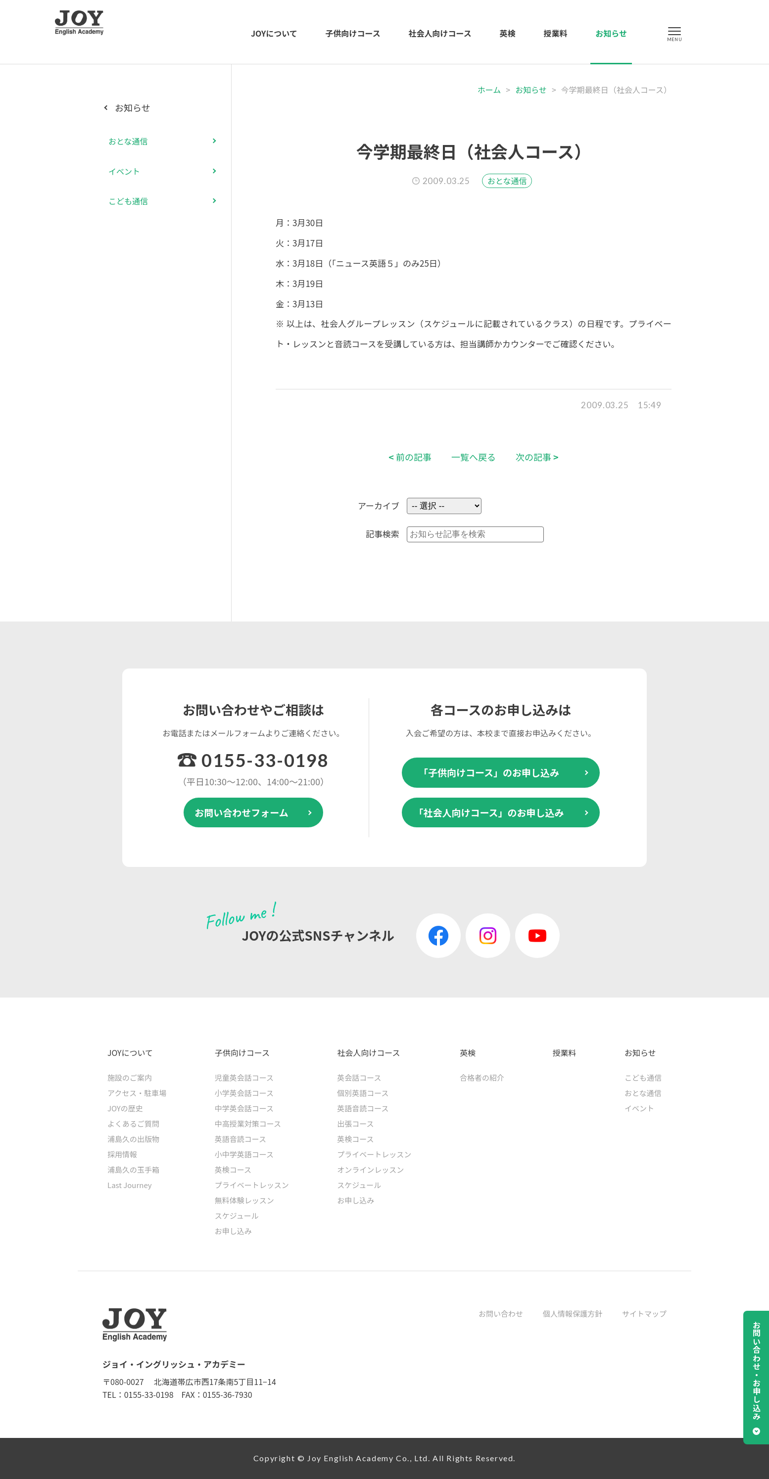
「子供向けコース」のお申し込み (489, 772)
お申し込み (233, 1231)
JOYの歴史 (125, 1108)
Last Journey (129, 1185)
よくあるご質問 (133, 1123)
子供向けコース (353, 33)
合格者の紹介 (482, 1077)
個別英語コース (362, 1093)
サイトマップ (644, 1313)
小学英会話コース (244, 1093)
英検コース (233, 1169)
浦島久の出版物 (133, 1139)
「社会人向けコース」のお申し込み (489, 812)
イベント (124, 171)
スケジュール (237, 1215)
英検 (508, 33)
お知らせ (611, 33)
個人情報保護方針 (572, 1313)
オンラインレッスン (370, 1169)
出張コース (355, 1123)
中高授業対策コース (248, 1123)
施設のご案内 (129, 1077)
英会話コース (359, 1077)
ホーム (489, 89)
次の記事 (537, 457)
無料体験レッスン (244, 1200)
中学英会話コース (244, 1108)
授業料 (555, 33)
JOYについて (274, 33)
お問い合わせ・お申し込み (757, 1371)
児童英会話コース (244, 1077)
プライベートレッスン (252, 1185)
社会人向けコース (440, 33)
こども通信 (128, 201)
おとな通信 (507, 181)
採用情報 (122, 1154)
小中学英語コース (244, 1154)
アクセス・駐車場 (136, 1093)
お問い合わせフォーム (241, 812)
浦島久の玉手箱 (133, 1169)
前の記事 (410, 457)
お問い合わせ (501, 1313)
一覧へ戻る (473, 457)
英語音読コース (240, 1139)
